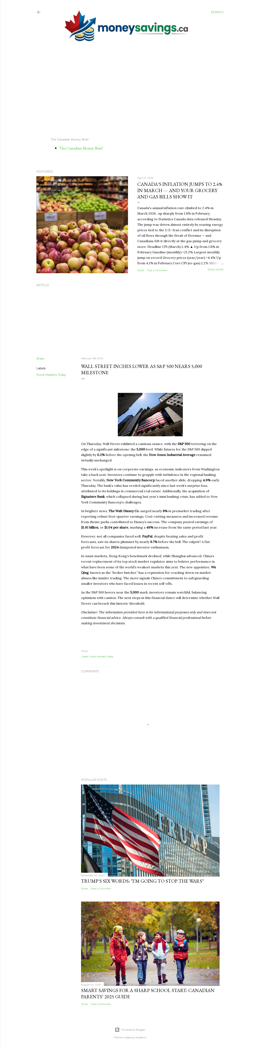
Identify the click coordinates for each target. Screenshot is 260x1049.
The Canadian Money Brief (81, 148)
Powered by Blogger (130, 1029)
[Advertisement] (126, 90)
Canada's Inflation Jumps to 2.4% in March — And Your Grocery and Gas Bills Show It (179, 190)
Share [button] (140, 270)
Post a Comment (157, 270)
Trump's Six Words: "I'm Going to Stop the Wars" (142, 881)
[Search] (217, 12)
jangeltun (140, 1037)
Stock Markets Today (51, 375)
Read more (216, 269)
